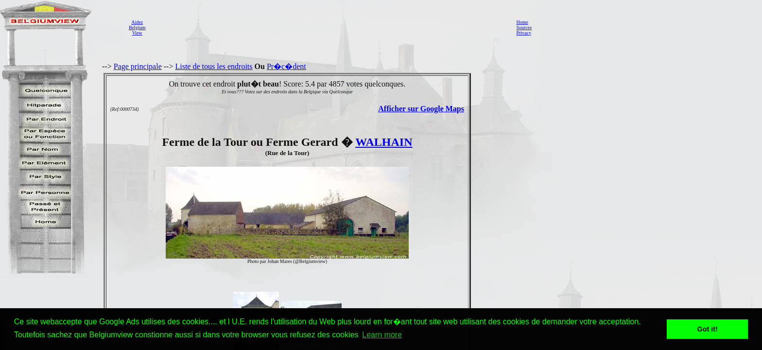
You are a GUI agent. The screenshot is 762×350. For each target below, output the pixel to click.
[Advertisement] (328, 27)
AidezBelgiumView (137, 27)
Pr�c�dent (286, 66)
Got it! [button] (707, 329)
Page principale (138, 66)
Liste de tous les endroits (213, 66)
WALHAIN (383, 142)
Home (522, 22)
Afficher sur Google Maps (421, 109)
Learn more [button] (382, 335)
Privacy (523, 32)
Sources (524, 27)
